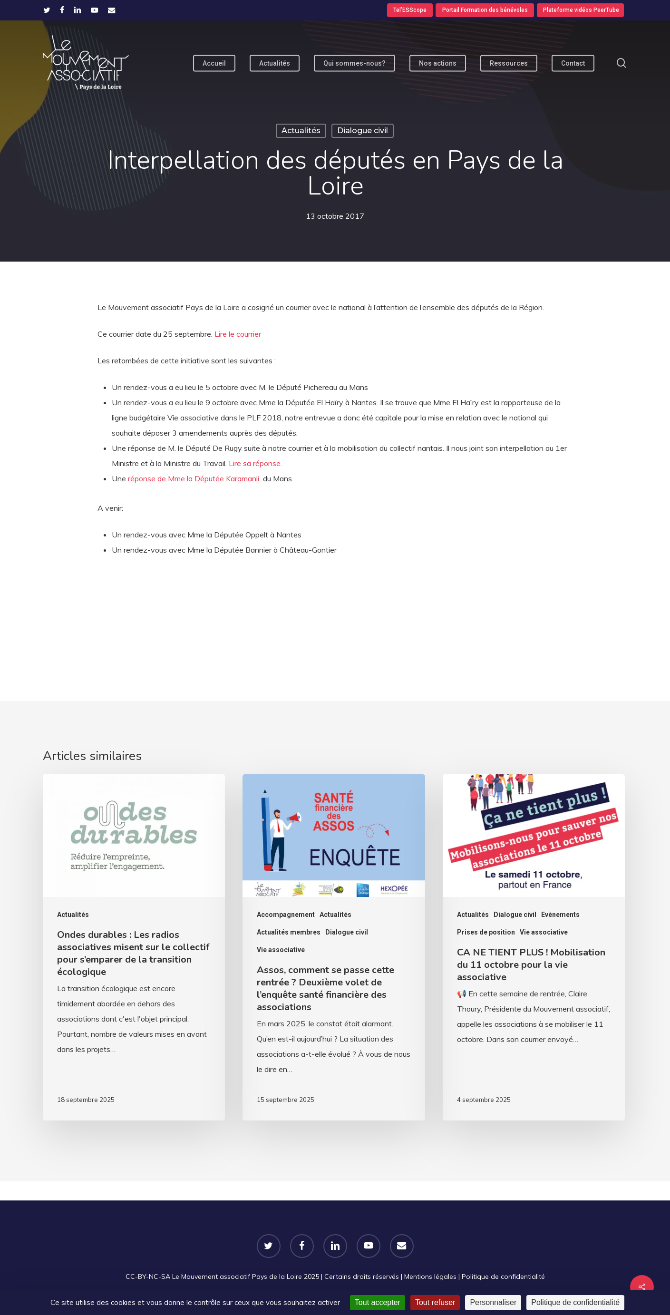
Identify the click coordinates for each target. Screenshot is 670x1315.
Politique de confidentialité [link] (575, 1302)
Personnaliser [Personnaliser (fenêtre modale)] (493, 1302)
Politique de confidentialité (503, 1276)
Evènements (560, 914)
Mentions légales (430, 1276)
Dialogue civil (362, 130)
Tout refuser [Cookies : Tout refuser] (435, 1302)
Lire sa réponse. (255, 463)
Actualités (301, 130)
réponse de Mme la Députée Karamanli (194, 478)
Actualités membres (288, 932)
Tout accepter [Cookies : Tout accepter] (377, 1302)
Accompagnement (286, 914)
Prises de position (486, 932)
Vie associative (281, 950)
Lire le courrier (237, 334)
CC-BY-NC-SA (148, 1276)
